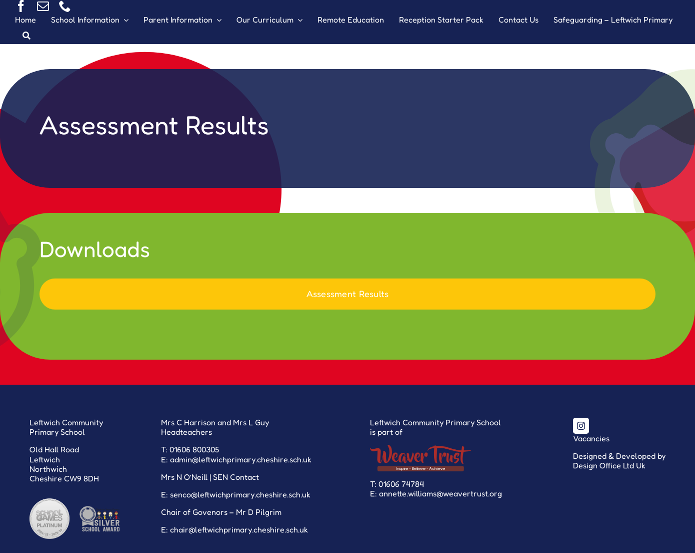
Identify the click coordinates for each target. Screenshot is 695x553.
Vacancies (591, 438)
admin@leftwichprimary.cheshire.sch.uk (241, 459)
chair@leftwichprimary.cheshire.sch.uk (239, 529)
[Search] (26, 36)
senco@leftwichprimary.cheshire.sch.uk (240, 494)
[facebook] (21, 6)
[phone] (65, 6)
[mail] (43, 6)
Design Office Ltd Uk (609, 465)
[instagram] (581, 426)
